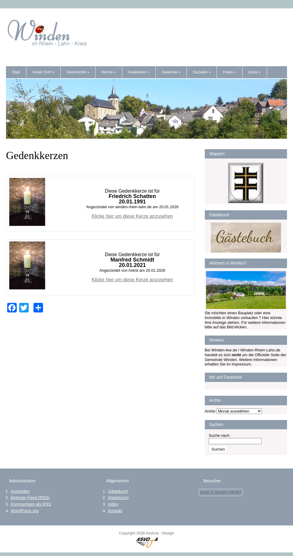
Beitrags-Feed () (30, 497)
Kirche (109, 72)
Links (254, 72)
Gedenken (138, 72)
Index (113, 504)
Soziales (202, 72)
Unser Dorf (43, 72)
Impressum (118, 497)
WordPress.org (25, 510)
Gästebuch (118, 491)
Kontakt (115, 510)
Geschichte (78, 72)
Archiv (210, 411)
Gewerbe (171, 72)
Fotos (229, 72)
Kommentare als (31, 504)
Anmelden (20, 491)
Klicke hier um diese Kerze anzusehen (132, 216)
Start (16, 72)
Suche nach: (219, 435)
